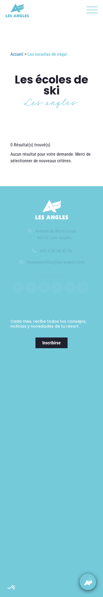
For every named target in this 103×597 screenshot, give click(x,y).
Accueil (16, 54)
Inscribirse (51, 342)
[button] (11, 587)
